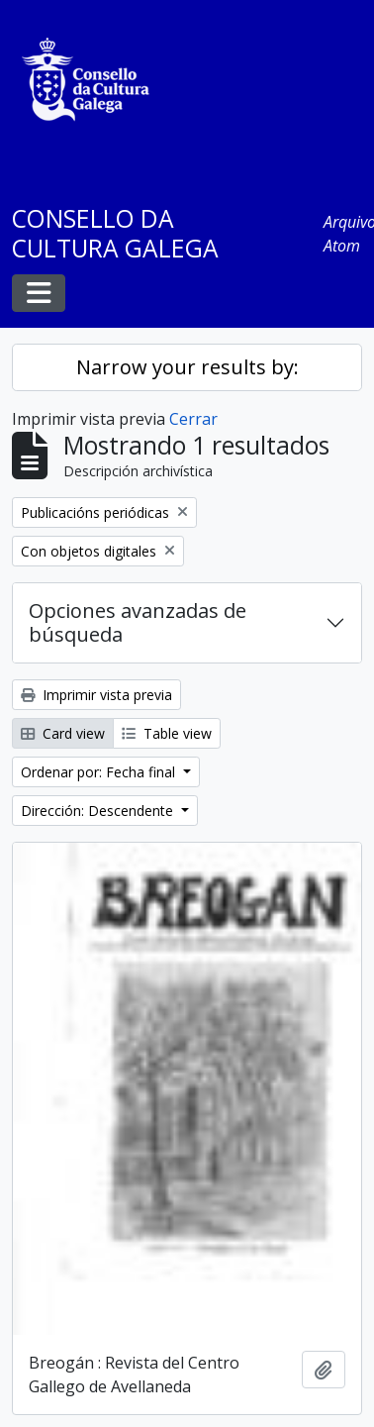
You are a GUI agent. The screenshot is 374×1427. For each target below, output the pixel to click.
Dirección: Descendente (99, 810)
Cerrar (193, 419)
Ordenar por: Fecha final (100, 772)
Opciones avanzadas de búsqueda (137, 622)
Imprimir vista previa (96, 694)
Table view (167, 733)
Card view (63, 733)
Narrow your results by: (187, 367)
